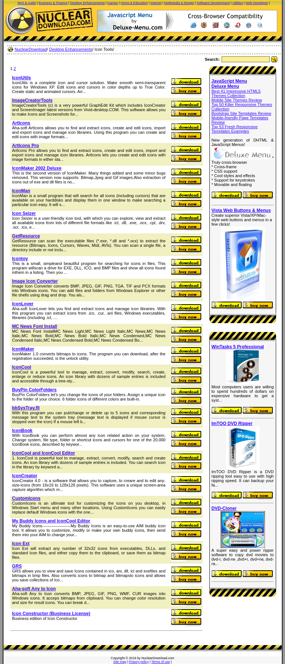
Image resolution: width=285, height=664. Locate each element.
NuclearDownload (31, 49)
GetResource (26, 236)
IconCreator (24, 475)
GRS (17, 566)
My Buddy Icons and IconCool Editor (51, 521)
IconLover (23, 303)
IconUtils (21, 77)
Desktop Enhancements (87, 3)
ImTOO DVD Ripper (232, 423)
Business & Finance (53, 3)
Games (112, 3)
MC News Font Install (34, 326)
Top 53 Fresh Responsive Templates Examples (235, 128)
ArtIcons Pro (25, 145)
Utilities (237, 3)
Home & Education (134, 3)
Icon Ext (21, 543)
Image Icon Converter (35, 281)
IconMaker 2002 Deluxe (37, 168)
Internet (156, 3)
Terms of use (160, 662)
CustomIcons (26, 498)
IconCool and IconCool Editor (43, 453)
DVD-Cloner (224, 508)
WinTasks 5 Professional (238, 346)
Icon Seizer (24, 213)
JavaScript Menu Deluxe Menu (229, 84)
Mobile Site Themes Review (237, 100)
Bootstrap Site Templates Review (241, 113)
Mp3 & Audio (26, 3)
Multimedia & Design (179, 3)
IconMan (21, 190)
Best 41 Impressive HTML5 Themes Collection (236, 93)
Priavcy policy (139, 662)
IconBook (22, 430)
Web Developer (257, 3)
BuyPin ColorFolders (34, 389)
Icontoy (20, 258)
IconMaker (23, 349)
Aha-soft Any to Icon (34, 588)
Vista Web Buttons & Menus (241, 210)
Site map (119, 662)
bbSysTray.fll (26, 408)
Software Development (213, 3)
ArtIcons (21, 123)
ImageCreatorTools (32, 100)
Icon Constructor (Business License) (51, 613)
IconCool (22, 367)
